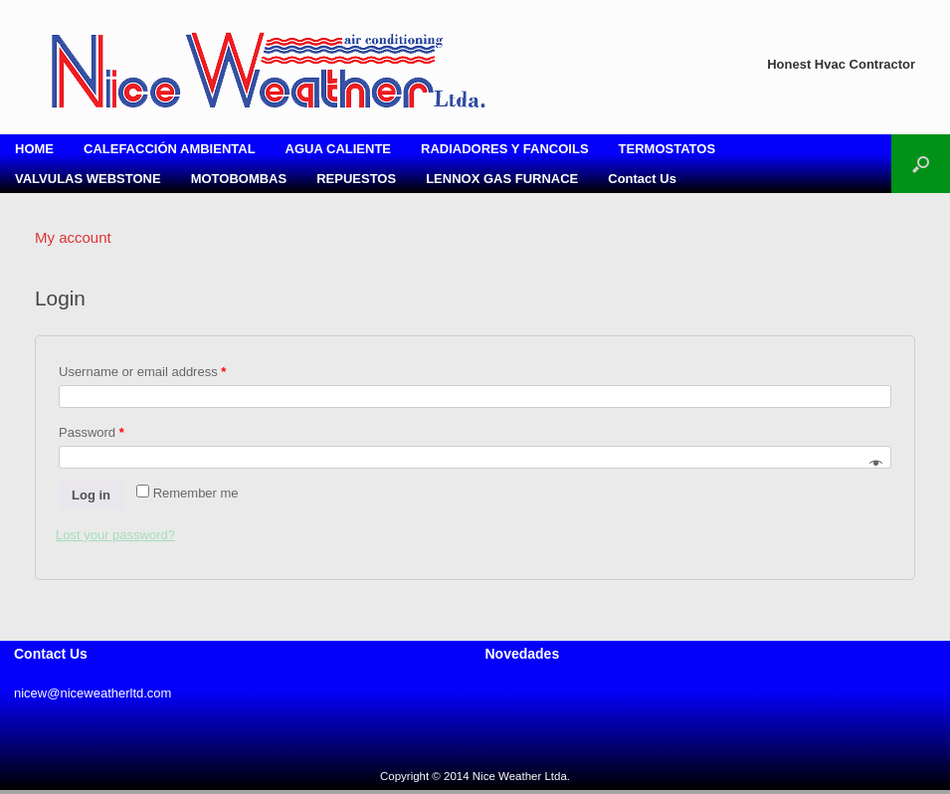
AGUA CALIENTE (338, 148)
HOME (34, 148)
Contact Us (642, 178)
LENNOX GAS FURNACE (502, 178)
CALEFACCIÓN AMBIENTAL (170, 148)
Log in (91, 495)
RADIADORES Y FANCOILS (505, 148)
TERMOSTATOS (667, 148)
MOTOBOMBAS (239, 178)
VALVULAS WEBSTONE (88, 178)
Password (91, 432)
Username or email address (142, 371)
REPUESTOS (356, 178)
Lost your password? (115, 534)
